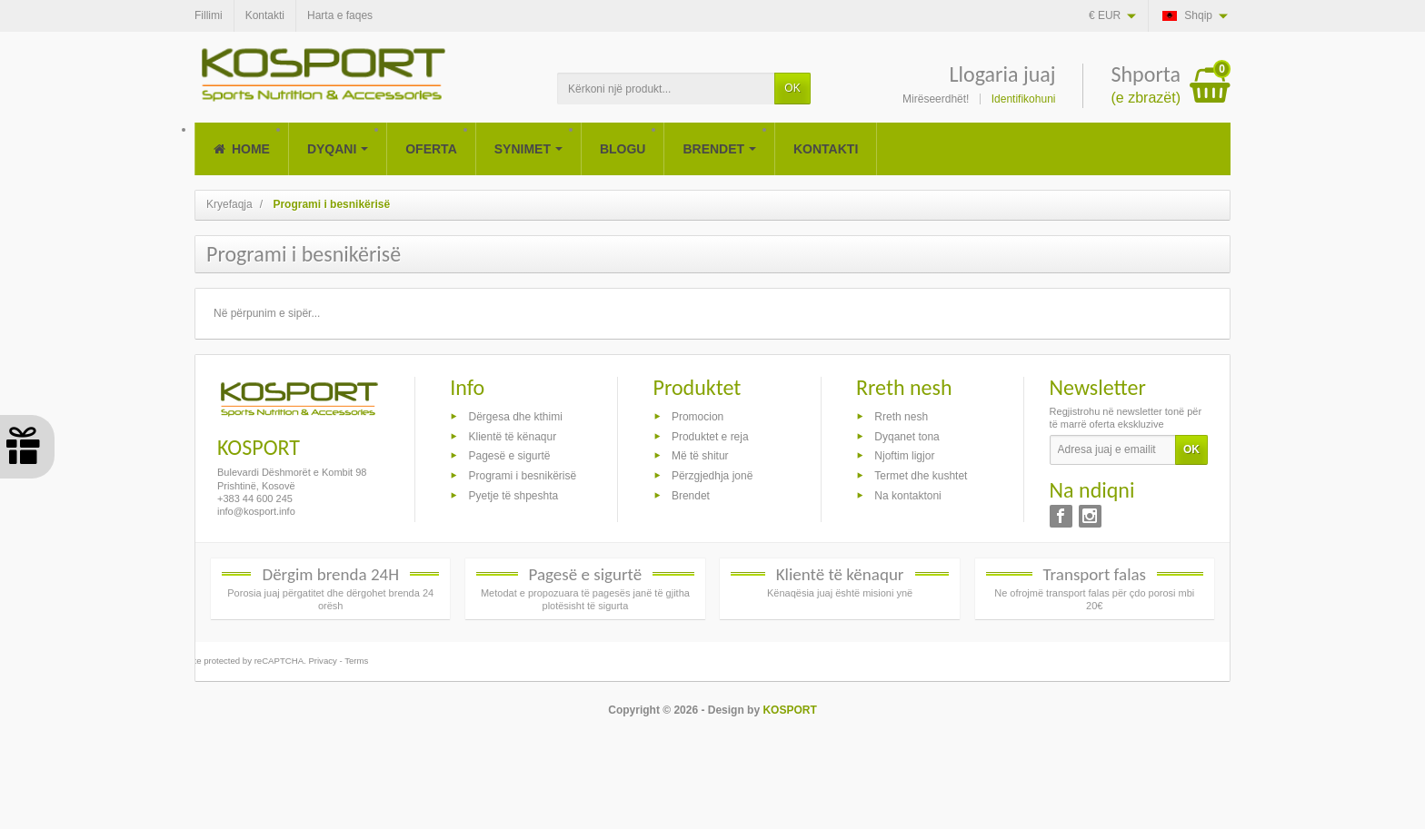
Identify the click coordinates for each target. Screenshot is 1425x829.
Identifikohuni (1024, 99)
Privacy (322, 661)
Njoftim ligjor (904, 455)
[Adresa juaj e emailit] (1113, 450)
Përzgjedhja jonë (712, 475)
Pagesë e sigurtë (509, 455)
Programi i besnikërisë (522, 475)
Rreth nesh (901, 416)
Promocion (697, 416)
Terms (356, 661)
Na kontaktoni (907, 495)
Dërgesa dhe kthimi (515, 416)
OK (792, 88)
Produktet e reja (710, 435)
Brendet (691, 495)
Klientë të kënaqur (512, 435)
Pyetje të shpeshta (513, 495)
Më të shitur (700, 455)
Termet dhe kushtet (920, 475)
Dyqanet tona (906, 435)
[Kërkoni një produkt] (666, 88)
